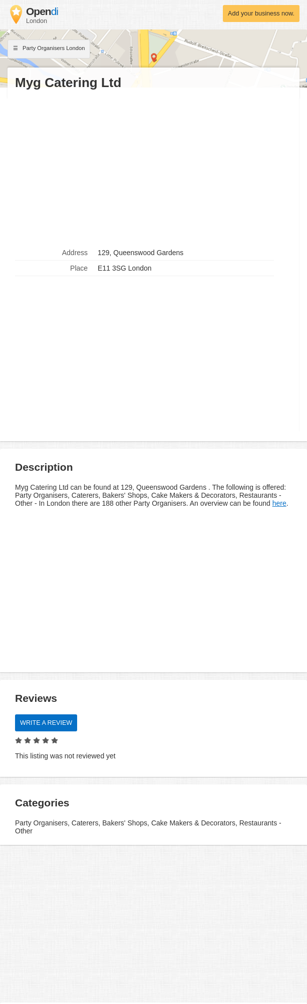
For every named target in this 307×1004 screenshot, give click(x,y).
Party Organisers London (49, 49)
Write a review (46, 722)
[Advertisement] (153, 168)
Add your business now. (261, 13)
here (279, 503)
